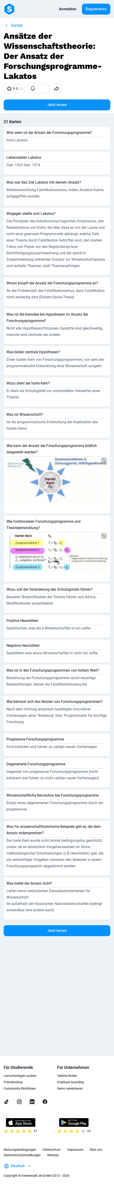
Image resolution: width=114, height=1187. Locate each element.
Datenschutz (52, 1149)
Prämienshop (13, 1082)
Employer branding (70, 1082)
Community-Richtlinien (20, 1088)
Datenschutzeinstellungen (22, 1155)
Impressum (75, 1149)
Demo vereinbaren (70, 1088)
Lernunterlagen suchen (20, 1076)
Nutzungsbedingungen (20, 1149)
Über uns (96, 1149)
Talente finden (67, 1076)
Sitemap (53, 1155)
